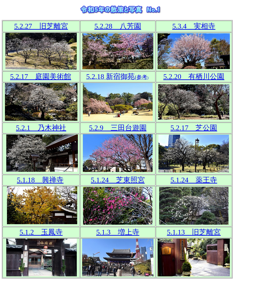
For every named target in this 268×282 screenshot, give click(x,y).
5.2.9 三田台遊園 (118, 128)
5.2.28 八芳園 (117, 26)
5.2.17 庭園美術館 (40, 76)
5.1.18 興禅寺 (40, 180)
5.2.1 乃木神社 (41, 128)
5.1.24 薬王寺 (193, 180)
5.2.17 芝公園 (193, 128)
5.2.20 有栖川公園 (193, 76)
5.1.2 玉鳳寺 (41, 232)
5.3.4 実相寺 (193, 26)
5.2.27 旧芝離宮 (41, 26)
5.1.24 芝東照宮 (118, 180)
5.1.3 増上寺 (117, 232)
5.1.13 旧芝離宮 (194, 232)
